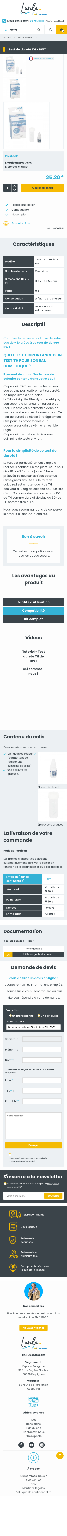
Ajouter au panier (42, 188)
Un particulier (49, 1016)
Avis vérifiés (33, 1480)
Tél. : (9, 1091)
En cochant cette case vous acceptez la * (33, 1185)
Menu (13, 29)
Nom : (9, 1060)
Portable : (12, 1101)
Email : (10, 1080)
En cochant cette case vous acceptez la (28, 1160)
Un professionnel (23, 1016)
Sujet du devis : (16, 1021)
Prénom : (11, 1049)
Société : (11, 1039)
